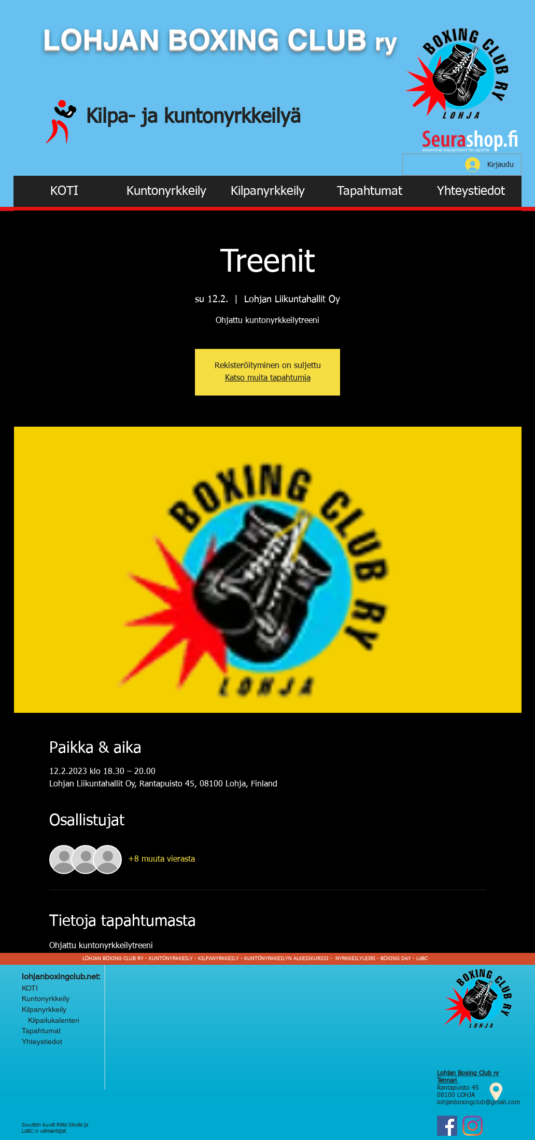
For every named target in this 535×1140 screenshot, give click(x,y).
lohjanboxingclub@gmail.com (478, 1103)
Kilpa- (114, 117)
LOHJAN (105, 39)
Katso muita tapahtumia (268, 378)
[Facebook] (447, 1126)
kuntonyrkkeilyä (232, 117)
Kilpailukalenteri (51, 1020)
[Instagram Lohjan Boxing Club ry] (472, 1126)
